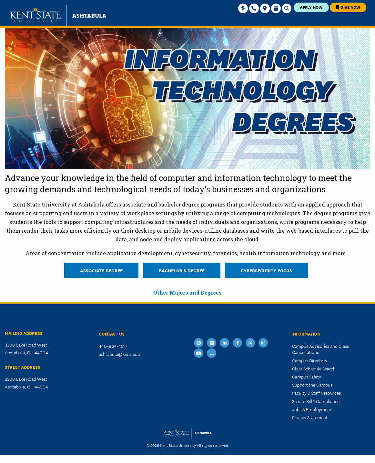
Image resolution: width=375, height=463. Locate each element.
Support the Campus (312, 384)
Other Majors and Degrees (187, 292)
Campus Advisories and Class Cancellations (320, 349)
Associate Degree (101, 270)
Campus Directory (309, 360)
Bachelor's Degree (182, 270)
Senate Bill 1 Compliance (316, 401)
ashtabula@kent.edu (119, 353)
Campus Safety (306, 376)
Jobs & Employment (311, 409)
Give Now (348, 7)
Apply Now (311, 7)
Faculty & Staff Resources (316, 392)
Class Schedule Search (314, 368)
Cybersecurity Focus (266, 270)
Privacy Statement (310, 417)
